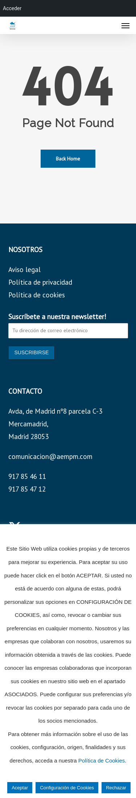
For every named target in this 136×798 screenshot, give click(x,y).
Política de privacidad (40, 282)
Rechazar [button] (116, 787)
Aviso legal (24, 269)
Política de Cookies (101, 760)
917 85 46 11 (27, 476)
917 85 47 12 (27, 489)
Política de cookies (36, 295)
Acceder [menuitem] (12, 8)
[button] (125, 25)
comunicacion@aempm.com (50, 456)
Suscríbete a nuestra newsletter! (57, 316)
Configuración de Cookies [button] (67, 787)
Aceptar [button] (20, 787)
